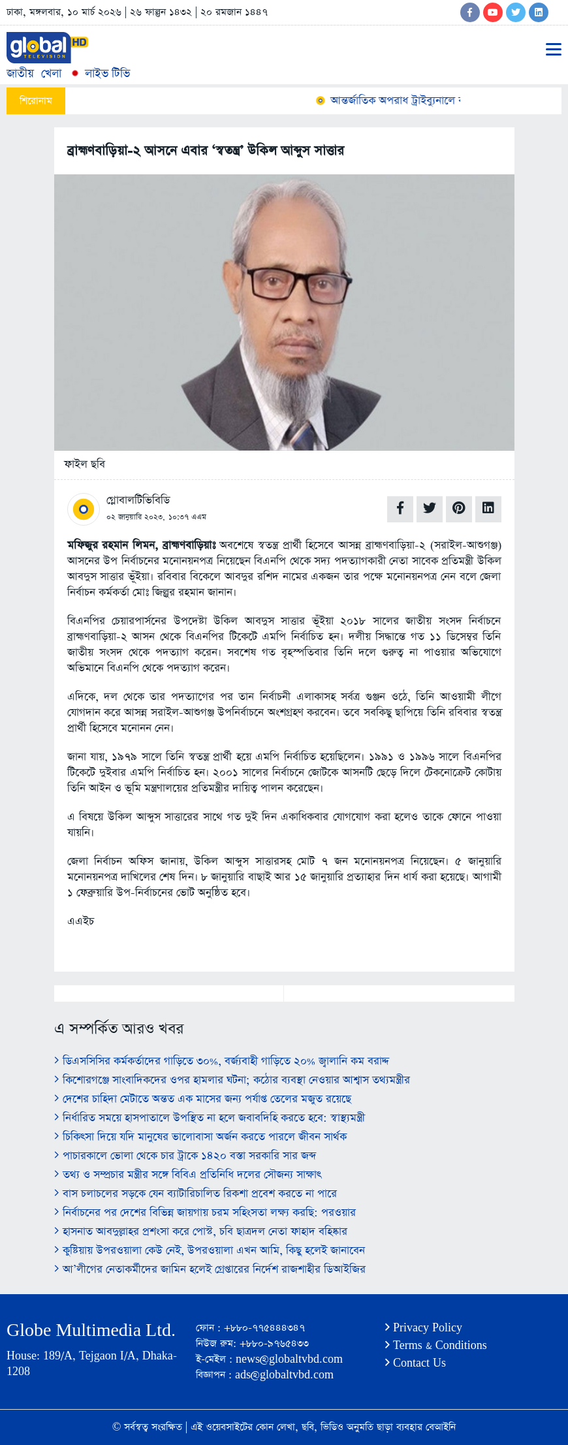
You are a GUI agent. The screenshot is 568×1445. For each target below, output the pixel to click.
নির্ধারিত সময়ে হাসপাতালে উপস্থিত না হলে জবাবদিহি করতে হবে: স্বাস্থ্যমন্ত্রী (209, 1118)
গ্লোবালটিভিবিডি (138, 500)
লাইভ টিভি (99, 73)
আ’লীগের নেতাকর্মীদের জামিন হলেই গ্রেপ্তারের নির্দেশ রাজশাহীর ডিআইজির (210, 1269)
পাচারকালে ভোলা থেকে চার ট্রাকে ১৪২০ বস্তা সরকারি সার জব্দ (185, 1156)
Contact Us (415, 1363)
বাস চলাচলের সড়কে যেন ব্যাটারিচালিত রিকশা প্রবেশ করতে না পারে (195, 1193)
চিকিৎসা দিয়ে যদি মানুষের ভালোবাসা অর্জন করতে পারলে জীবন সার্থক (200, 1137)
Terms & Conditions (436, 1345)
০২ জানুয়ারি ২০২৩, (135, 517)
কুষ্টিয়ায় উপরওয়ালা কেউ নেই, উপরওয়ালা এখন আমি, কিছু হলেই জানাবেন (209, 1250)
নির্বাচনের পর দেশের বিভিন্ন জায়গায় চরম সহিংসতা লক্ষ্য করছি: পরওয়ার (205, 1212)
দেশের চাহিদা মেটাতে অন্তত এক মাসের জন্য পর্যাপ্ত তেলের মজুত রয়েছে (202, 1099)
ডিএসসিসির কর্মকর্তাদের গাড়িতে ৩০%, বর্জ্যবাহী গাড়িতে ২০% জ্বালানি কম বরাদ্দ (221, 1061)
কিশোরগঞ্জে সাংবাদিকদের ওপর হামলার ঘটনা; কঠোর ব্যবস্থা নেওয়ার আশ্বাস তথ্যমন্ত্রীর (232, 1080)
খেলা (51, 73)
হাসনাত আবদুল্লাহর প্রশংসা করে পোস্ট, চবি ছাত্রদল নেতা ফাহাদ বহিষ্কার (200, 1231)
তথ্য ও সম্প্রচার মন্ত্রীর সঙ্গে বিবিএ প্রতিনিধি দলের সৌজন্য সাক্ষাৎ (187, 1175)
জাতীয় (20, 73)
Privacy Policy (423, 1328)
